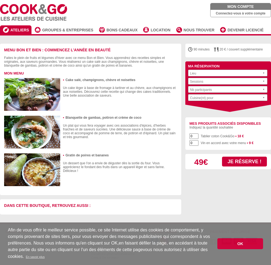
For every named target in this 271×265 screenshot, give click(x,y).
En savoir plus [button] (35, 256)
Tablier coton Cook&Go (222, 136)
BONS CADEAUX (122, 30)
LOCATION (160, 30)
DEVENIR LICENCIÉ (245, 30)
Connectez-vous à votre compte (240, 13)
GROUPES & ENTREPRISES (67, 30)
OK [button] (240, 244)
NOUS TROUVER (199, 30)
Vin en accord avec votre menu (227, 143)
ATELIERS (19, 30)
